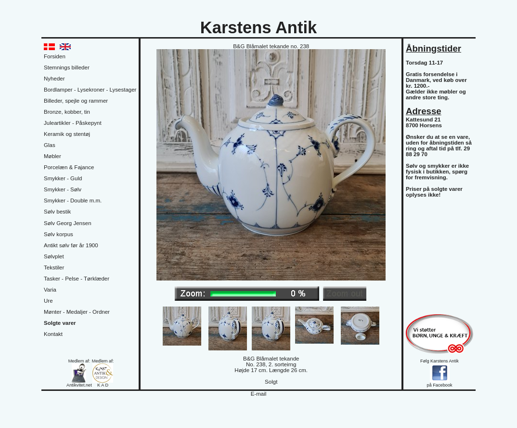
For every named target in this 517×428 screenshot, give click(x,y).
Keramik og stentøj (67, 134)
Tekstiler (54, 267)
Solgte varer (60, 323)
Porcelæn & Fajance (69, 167)
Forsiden (54, 56)
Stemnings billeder (67, 67)
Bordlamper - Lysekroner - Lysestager (90, 90)
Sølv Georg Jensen (67, 223)
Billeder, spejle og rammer (76, 101)
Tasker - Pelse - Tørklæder (76, 278)
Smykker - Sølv (62, 189)
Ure (48, 301)
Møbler (52, 156)
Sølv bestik (57, 211)
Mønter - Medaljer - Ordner (77, 312)
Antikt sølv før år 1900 (71, 245)
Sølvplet (54, 256)
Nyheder (54, 78)
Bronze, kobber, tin (67, 112)
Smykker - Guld (63, 178)
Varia (50, 290)
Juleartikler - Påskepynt (73, 123)
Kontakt (53, 334)
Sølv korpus (58, 234)
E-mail (259, 394)
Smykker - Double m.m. (73, 200)
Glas (49, 145)
